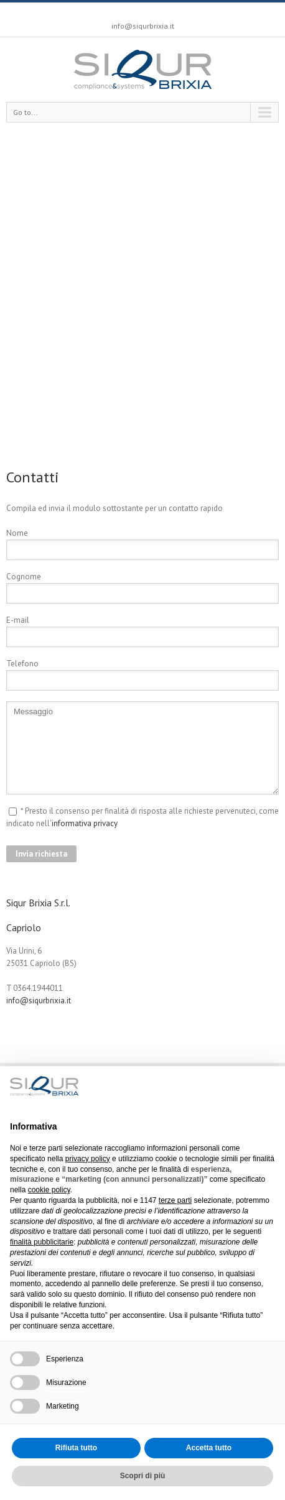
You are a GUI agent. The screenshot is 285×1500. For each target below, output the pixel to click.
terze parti (175, 1200)
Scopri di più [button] (143, 1475)
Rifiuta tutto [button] (76, 1447)
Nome (17, 533)
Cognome (23, 576)
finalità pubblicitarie (41, 1242)
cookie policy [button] (49, 1189)
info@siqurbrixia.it (142, 25)
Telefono (22, 663)
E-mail (17, 620)
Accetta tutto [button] (208, 1447)
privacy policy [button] (87, 1158)
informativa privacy (85, 823)
